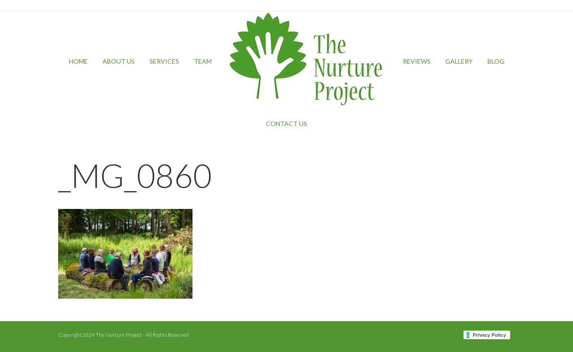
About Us (119, 61)
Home (78, 61)
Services (164, 61)
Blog (496, 61)
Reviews (417, 61)
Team (203, 61)
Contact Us (286, 123)
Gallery (459, 61)
